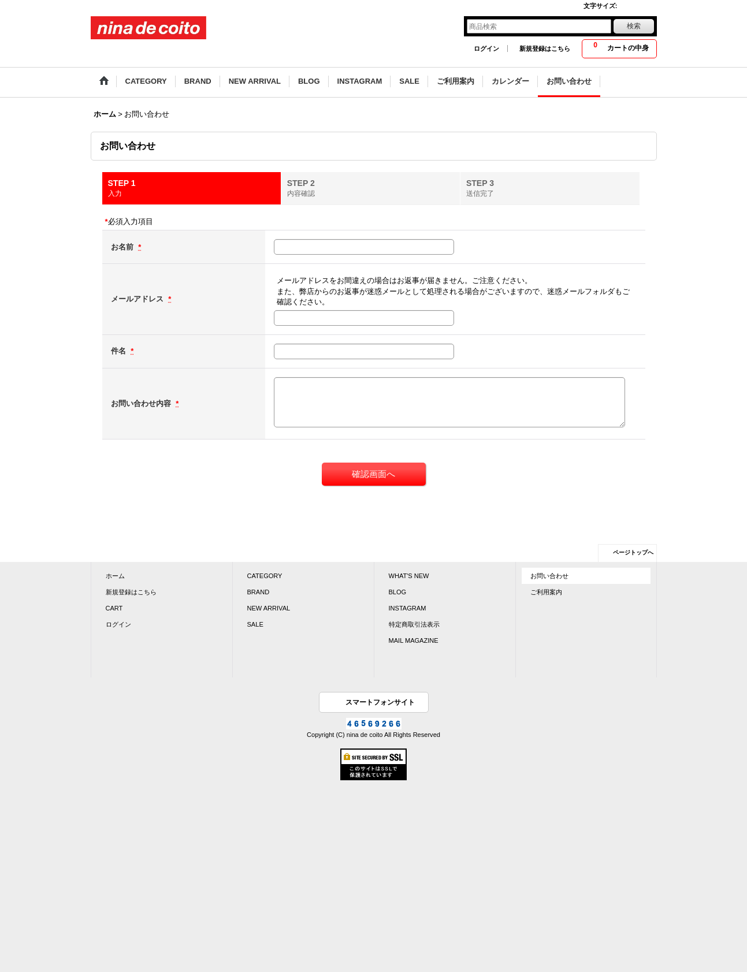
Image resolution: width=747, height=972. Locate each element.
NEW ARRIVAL (269, 608)
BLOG (398, 592)
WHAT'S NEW (409, 575)
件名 (119, 351)
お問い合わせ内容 (142, 403)
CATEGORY (265, 575)
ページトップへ (633, 552)
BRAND (258, 592)
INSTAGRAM (407, 608)
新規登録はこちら (544, 48)
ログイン (486, 48)
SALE (255, 624)
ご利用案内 (546, 592)
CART (114, 608)
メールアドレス (138, 299)
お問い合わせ (549, 575)
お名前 (123, 247)
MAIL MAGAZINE (413, 640)
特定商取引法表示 (414, 624)
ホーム (115, 575)
